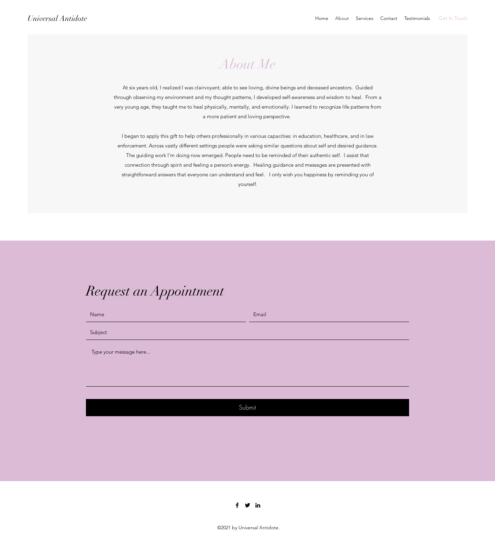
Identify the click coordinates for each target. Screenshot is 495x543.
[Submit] (247, 407)
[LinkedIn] (257, 505)
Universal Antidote (57, 18)
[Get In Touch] (453, 18)
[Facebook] (237, 505)
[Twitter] (247, 505)
